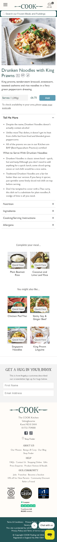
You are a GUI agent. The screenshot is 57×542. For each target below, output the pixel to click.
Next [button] (51, 41)
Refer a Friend (28, 481)
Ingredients (9, 210)
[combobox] (28, 13)
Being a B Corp (29, 449)
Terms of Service (34, 530)
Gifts (45, 462)
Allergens (8, 224)
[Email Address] (28, 393)
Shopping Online (35, 462)
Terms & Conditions (15, 522)
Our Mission (16, 449)
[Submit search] (4, 14)
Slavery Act (28, 525)
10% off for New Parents (18, 477)
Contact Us (21, 462)
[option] (28, 41)
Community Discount (40, 477)
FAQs (12, 462)
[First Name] (28, 385)
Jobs (15, 474)
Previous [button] (5, 41)
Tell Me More (10, 117)
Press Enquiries (16, 465)
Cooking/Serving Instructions (19, 217)
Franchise (22, 474)
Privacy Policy (31, 522)
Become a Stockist (36, 474)
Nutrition (8, 203)
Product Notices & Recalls (35, 465)
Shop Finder (28, 453)
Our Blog (42, 449)
